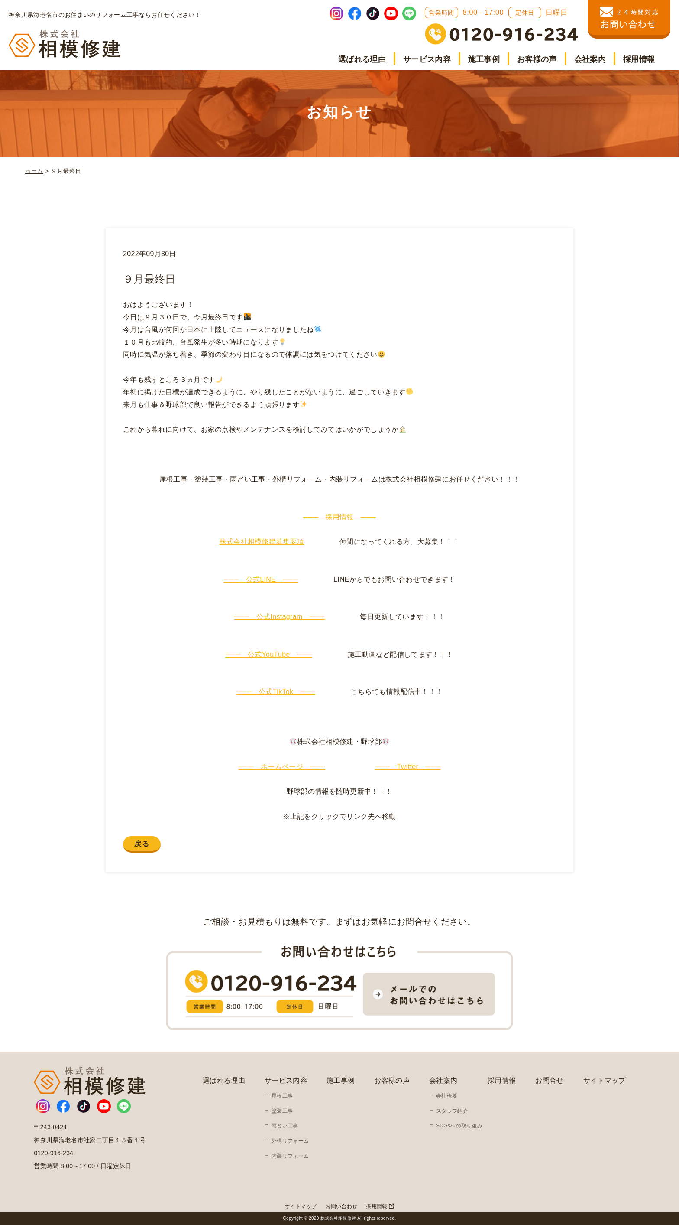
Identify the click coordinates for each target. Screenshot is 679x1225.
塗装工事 (282, 1111)
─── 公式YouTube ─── (269, 654)
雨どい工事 (285, 1126)
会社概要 (446, 1096)
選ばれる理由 (362, 59)
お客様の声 (537, 59)
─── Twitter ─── (407, 766)
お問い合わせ (341, 1206)
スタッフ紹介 (452, 1111)
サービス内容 (427, 59)
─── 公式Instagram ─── (279, 616)
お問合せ (549, 1080)
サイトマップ (604, 1080)
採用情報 (639, 59)
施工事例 (484, 59)
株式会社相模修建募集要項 (262, 541)
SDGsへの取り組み (459, 1126)
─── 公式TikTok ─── (276, 691)
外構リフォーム (290, 1141)
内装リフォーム (290, 1156)
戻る (141, 843)
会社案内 (590, 59)
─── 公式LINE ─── (260, 579)
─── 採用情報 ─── (339, 517)
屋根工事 (282, 1096)
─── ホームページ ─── (282, 766)
